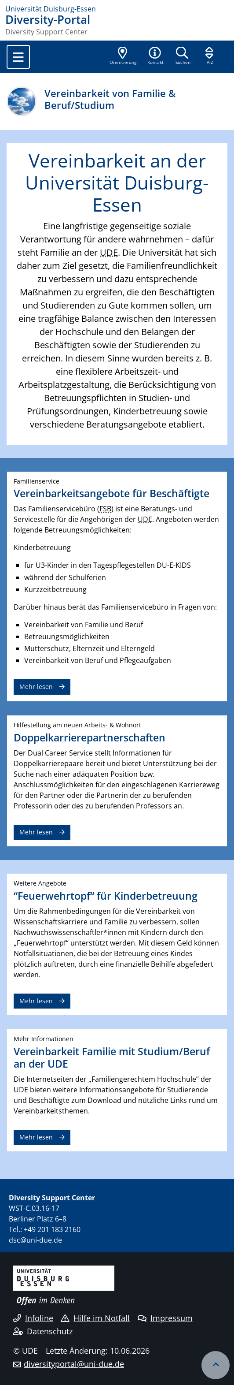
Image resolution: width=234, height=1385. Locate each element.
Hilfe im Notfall (95, 1318)
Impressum (165, 1318)
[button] (155, 56)
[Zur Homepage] (117, 9)
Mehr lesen (36, 686)
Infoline (33, 1318)
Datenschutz (43, 1331)
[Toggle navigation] (18, 57)
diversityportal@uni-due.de (74, 1364)
